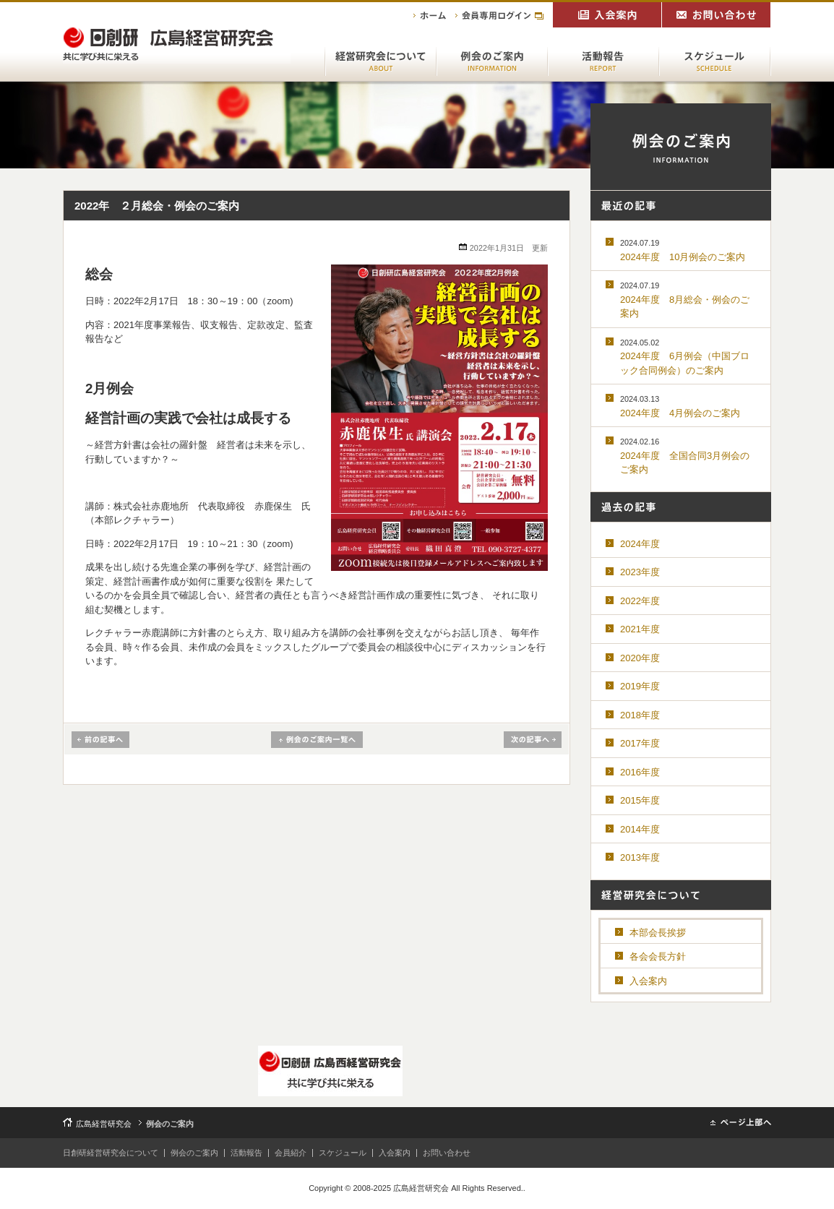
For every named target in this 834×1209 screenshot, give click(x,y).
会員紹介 (290, 1152)
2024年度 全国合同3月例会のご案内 (684, 456)
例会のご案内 (194, 1152)
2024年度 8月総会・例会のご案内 (684, 300)
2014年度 (640, 829)
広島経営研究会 (104, 1123)
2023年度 (640, 572)
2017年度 (640, 743)
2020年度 (640, 658)
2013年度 (640, 857)
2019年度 (640, 686)
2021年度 (640, 629)
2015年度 (640, 800)
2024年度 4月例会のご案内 (680, 406)
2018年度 (640, 715)
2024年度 (640, 543)
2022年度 (640, 600)
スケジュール (342, 1152)
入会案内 (648, 981)
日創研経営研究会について (110, 1152)
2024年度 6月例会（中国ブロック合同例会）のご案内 (684, 357)
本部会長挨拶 (657, 932)
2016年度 (640, 772)
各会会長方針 (657, 956)
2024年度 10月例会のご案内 (682, 250)
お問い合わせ (446, 1152)
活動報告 (246, 1152)
